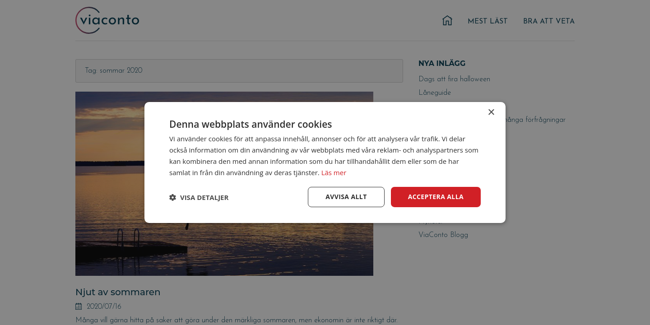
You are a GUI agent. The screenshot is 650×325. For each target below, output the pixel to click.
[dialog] (325, 162)
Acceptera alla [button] (436, 196)
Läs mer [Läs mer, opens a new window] (334, 172)
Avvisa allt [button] (346, 196)
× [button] (491, 112)
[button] (198, 197)
